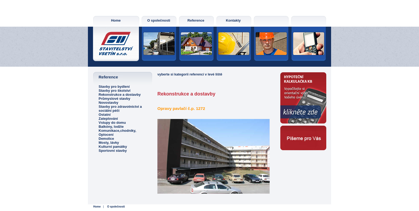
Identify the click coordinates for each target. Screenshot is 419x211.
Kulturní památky (113, 147)
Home (116, 20)
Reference (196, 20)
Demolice (106, 139)
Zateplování (108, 119)
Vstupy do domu (112, 123)
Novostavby (108, 103)
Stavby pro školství (114, 91)
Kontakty (233, 20)
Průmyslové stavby (114, 99)
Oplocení (106, 135)
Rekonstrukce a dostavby (120, 95)
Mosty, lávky (109, 143)
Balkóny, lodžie (111, 127)
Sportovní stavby (113, 151)
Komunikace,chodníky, (117, 131)
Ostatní (105, 115)
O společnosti (158, 20)
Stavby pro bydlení (114, 87)
